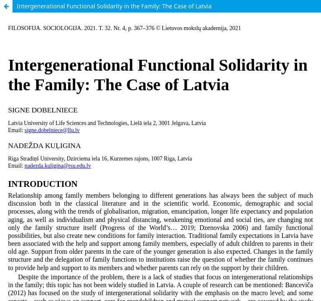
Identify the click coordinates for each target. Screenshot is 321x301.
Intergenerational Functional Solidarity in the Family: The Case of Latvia (114, 6)
